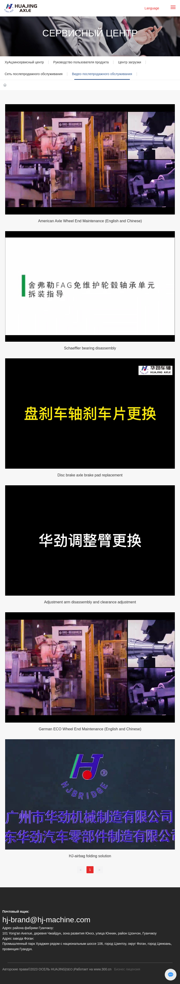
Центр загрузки (129, 62)
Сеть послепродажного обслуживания (34, 74)
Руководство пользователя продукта (81, 62)
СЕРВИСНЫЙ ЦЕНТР (90, 33)
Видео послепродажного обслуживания (102, 74)
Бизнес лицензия (127, 969)
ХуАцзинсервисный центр (24, 62)
